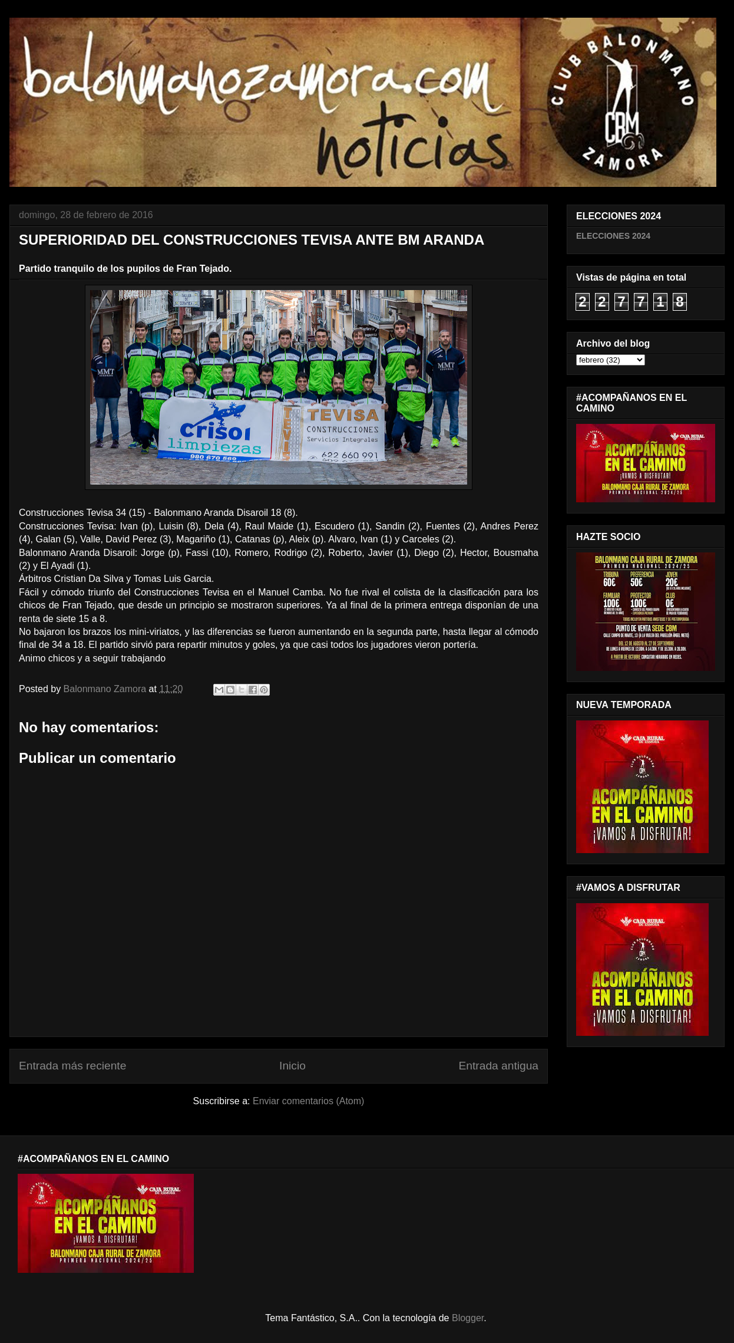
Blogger (468, 1318)
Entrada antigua (498, 1065)
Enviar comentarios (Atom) (308, 1101)
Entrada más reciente (72, 1065)
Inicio (292, 1065)
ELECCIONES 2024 (613, 236)
